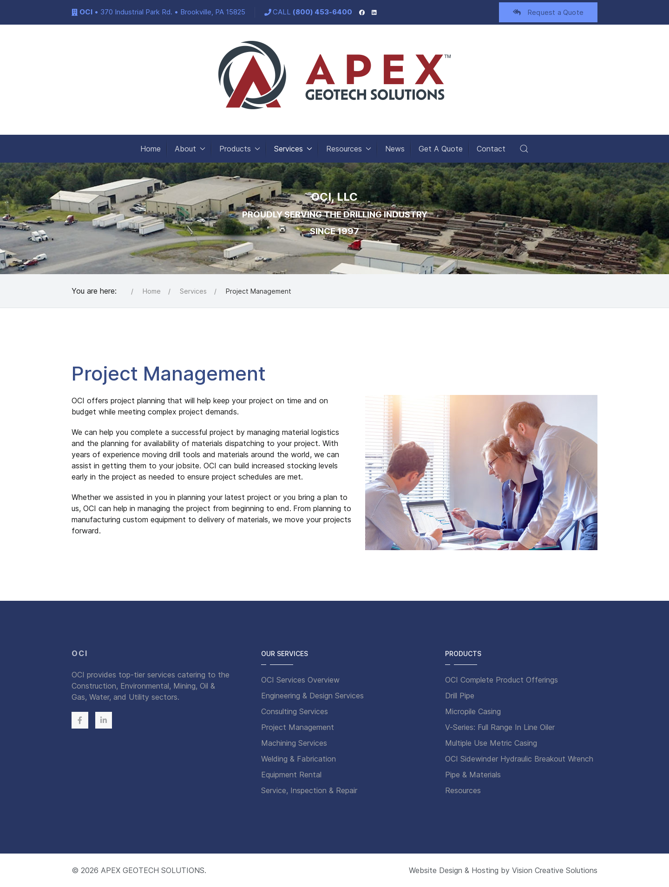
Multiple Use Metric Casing (491, 743)
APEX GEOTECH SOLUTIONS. (153, 870)
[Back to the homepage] (334, 75)
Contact (491, 148)
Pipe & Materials (473, 774)
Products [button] (239, 148)
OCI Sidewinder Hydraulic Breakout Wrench (519, 758)
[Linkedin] (103, 720)
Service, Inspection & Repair (309, 790)
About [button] (190, 148)
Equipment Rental (291, 774)
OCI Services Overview (300, 679)
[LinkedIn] (374, 11)
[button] (524, 149)
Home (150, 148)
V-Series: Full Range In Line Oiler (500, 727)
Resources (463, 790)
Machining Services (294, 743)
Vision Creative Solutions (554, 870)
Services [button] (293, 148)
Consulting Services (294, 711)
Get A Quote (441, 148)
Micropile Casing (473, 711)
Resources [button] (348, 148)
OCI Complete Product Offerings (501, 679)
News (395, 148)
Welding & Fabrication (298, 758)
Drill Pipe (459, 695)
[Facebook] (362, 11)
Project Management (297, 727)
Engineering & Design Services (312, 695)
